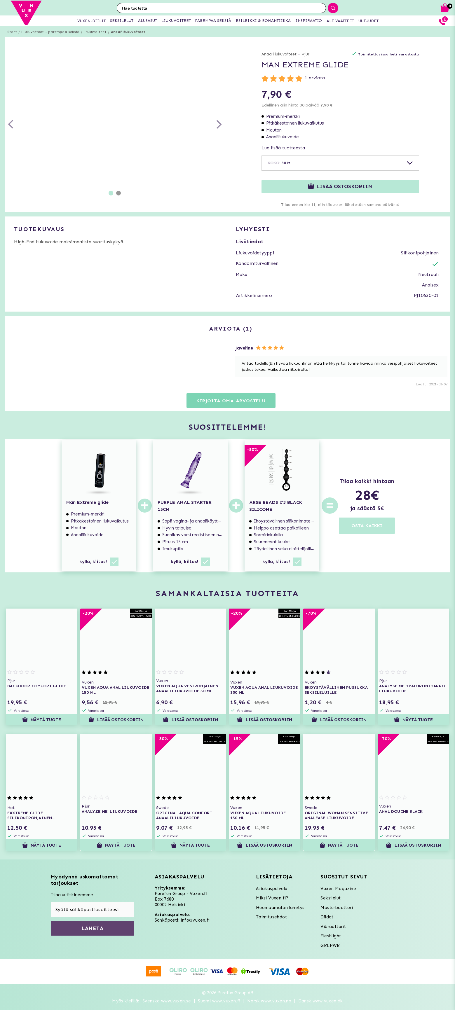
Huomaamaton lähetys (280, 907)
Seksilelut (330, 898)
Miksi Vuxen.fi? (272, 898)
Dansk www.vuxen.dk (320, 1001)
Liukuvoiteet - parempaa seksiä (50, 32)
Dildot (326, 917)
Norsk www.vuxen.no (269, 1001)
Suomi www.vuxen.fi (219, 1001)
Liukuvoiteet (95, 32)
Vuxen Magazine (338, 888)
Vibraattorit (333, 926)
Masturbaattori (336, 907)
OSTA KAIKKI (366, 525)
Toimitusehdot (271, 917)
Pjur (305, 54)
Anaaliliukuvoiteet (128, 32)
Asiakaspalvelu (271, 888)
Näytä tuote (41, 719)
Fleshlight (330, 936)
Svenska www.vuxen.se (166, 1001)
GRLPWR (330, 945)
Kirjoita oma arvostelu (231, 400)
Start (12, 32)
